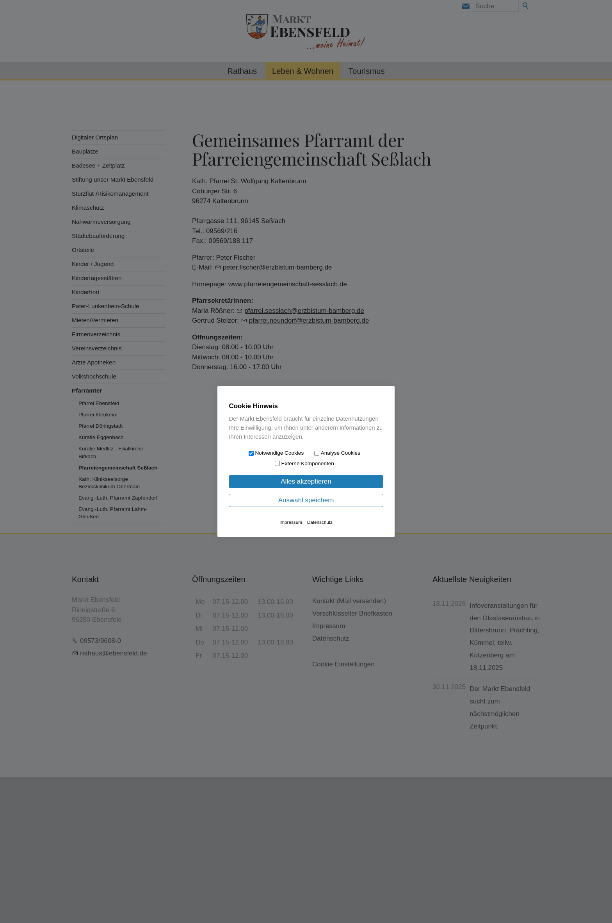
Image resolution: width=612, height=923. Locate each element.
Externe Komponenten (307, 463)
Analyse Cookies (340, 453)
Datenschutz (320, 522)
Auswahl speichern (306, 500)
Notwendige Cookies (279, 453)
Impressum (290, 522)
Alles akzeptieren (306, 481)
